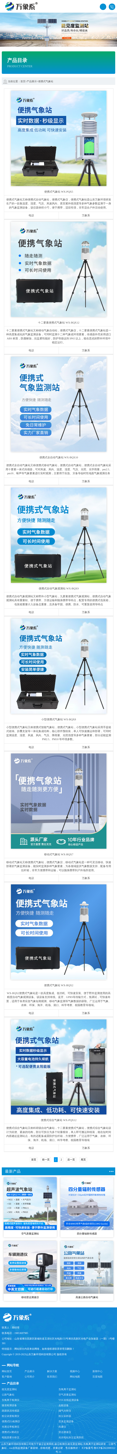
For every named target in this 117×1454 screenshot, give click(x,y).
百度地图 (97, 1376)
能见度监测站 (9, 1389)
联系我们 (52, 1376)
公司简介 (30, 1376)
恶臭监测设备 (66, 1421)
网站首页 (7, 1371)
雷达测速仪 (65, 1432)
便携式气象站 (45, 81)
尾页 (83, 1159)
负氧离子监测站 (67, 1389)
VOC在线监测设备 (69, 1400)
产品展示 (32, 81)
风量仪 (62, 1426)
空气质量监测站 (67, 1394)
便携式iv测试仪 (10, 1432)
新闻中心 (97, 1371)
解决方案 (52, 1371)
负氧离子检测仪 (10, 1400)
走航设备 (64, 1405)
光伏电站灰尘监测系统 (71, 1437)
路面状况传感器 (10, 1410)
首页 (22, 81)
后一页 (71, 1159)
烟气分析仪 (65, 1410)
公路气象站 (8, 1394)
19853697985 (112, 6)
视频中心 (75, 1371)
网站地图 (75, 1376)
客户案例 (7, 1376)
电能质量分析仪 (10, 1437)
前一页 (46, 1159)
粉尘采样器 (65, 1416)
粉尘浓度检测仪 (10, 1416)
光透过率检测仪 (10, 1426)
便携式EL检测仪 (11, 1421)
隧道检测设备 (9, 1405)
